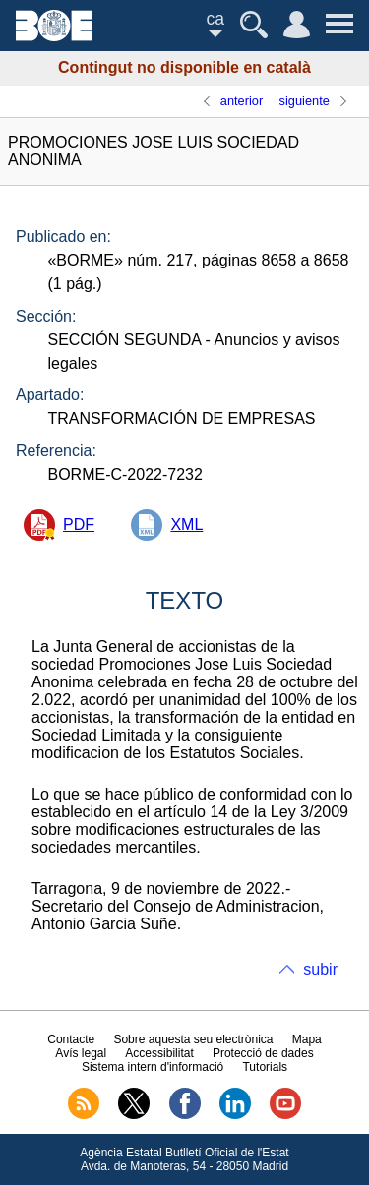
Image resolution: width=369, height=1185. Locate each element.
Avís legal (80, 1053)
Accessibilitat (159, 1053)
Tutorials (264, 1067)
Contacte (70, 1039)
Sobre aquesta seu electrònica (193, 1039)
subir (320, 969)
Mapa (307, 1039)
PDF (78, 524)
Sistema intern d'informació (152, 1067)
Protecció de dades (263, 1053)
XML (186, 524)
